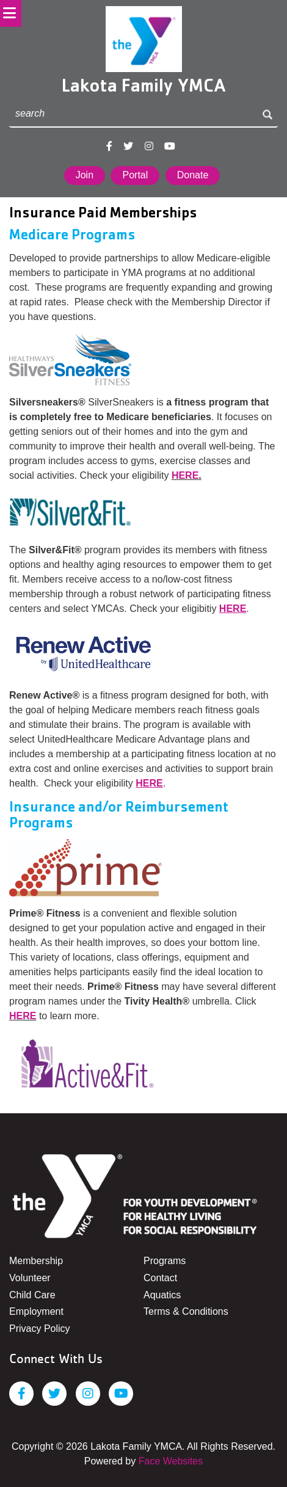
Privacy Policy (39, 1328)
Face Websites (171, 1461)
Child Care (32, 1295)
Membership (36, 1261)
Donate (193, 175)
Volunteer (30, 1278)
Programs (165, 1261)
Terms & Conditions (186, 1311)
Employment (36, 1311)
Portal (135, 175)
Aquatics (162, 1295)
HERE (185, 475)
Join (84, 175)
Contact (160, 1278)
